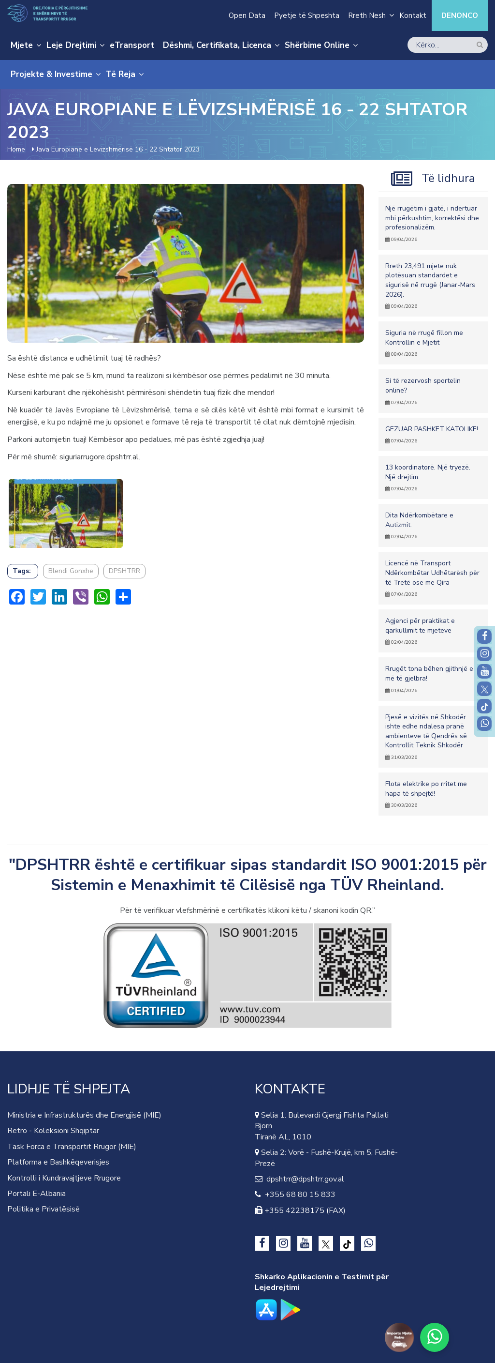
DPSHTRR (124, 570)
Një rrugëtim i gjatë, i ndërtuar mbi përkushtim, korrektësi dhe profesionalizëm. (433, 223)
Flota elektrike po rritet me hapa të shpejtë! (433, 794)
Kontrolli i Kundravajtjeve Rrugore (64, 1178)
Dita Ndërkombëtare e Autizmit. (433, 525)
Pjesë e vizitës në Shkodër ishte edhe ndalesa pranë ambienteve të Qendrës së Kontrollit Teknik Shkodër (433, 736)
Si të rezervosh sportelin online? (433, 391)
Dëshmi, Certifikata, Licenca (217, 45)
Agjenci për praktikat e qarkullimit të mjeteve (433, 631)
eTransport (132, 45)
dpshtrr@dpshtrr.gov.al (303, 1179)
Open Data (247, 15)
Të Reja (120, 74)
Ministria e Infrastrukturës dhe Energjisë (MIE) (84, 1115)
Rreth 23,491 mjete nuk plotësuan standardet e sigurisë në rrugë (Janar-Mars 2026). (433, 285)
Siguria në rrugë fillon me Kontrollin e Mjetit (433, 343)
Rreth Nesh (367, 15)
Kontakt (412, 15)
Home (16, 149)
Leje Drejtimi (71, 45)
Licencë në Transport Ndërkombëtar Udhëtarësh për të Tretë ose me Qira (433, 578)
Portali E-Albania (36, 1193)
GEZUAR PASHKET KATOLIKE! (433, 434)
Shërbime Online (317, 45)
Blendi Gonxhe (70, 570)
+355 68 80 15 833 (298, 1194)
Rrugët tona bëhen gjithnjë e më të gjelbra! (433, 679)
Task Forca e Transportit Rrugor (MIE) (71, 1146)
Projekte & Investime (51, 74)
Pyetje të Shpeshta (306, 15)
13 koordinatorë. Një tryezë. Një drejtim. (433, 477)
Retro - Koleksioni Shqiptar (53, 1130)
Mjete (22, 45)
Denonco (459, 15)
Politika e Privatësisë (43, 1209)
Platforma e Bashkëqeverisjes (58, 1162)
